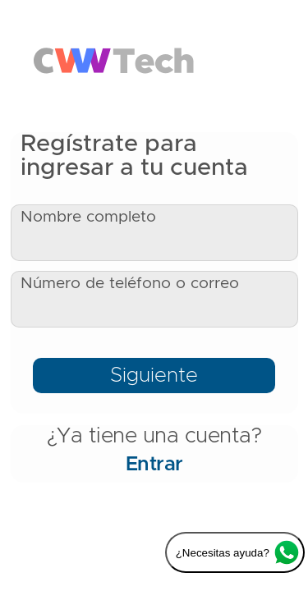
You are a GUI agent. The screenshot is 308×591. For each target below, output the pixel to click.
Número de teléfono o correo (130, 283)
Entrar (154, 464)
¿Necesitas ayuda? (237, 552)
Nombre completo (88, 217)
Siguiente (154, 375)
